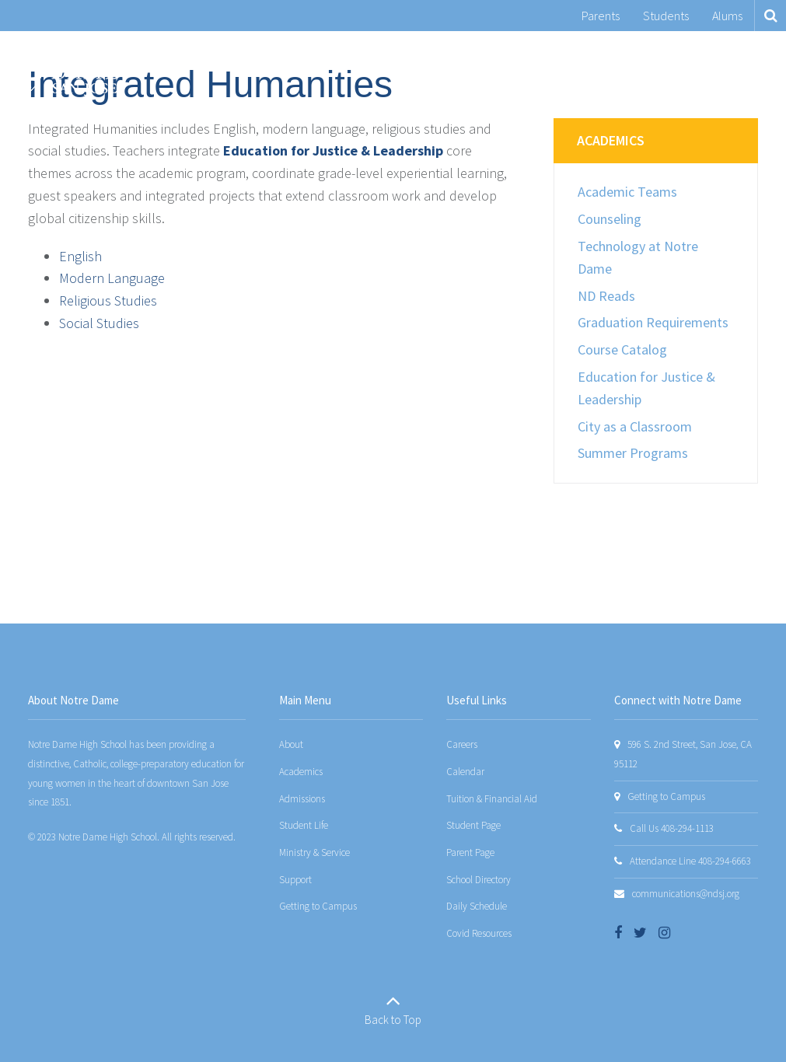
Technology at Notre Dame (638, 257)
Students (666, 15)
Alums (727, 15)
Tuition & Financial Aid (491, 798)
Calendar (465, 771)
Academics (611, 140)
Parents (601, 15)
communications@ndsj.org (685, 893)
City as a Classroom (635, 426)
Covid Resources (479, 933)
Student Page (473, 825)
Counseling (609, 219)
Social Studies (99, 323)
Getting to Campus (318, 906)
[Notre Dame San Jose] (64, 69)
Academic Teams (627, 192)
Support (295, 879)
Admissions (302, 798)
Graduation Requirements (653, 322)
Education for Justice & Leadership (333, 150)
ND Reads (606, 296)
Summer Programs (633, 453)
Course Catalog (622, 349)
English (80, 256)
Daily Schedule (476, 906)
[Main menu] (755, 69)
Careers (461, 744)
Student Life (303, 825)
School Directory (478, 879)
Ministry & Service (314, 852)
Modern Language (112, 278)
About (291, 744)
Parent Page (470, 852)
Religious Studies (108, 300)
